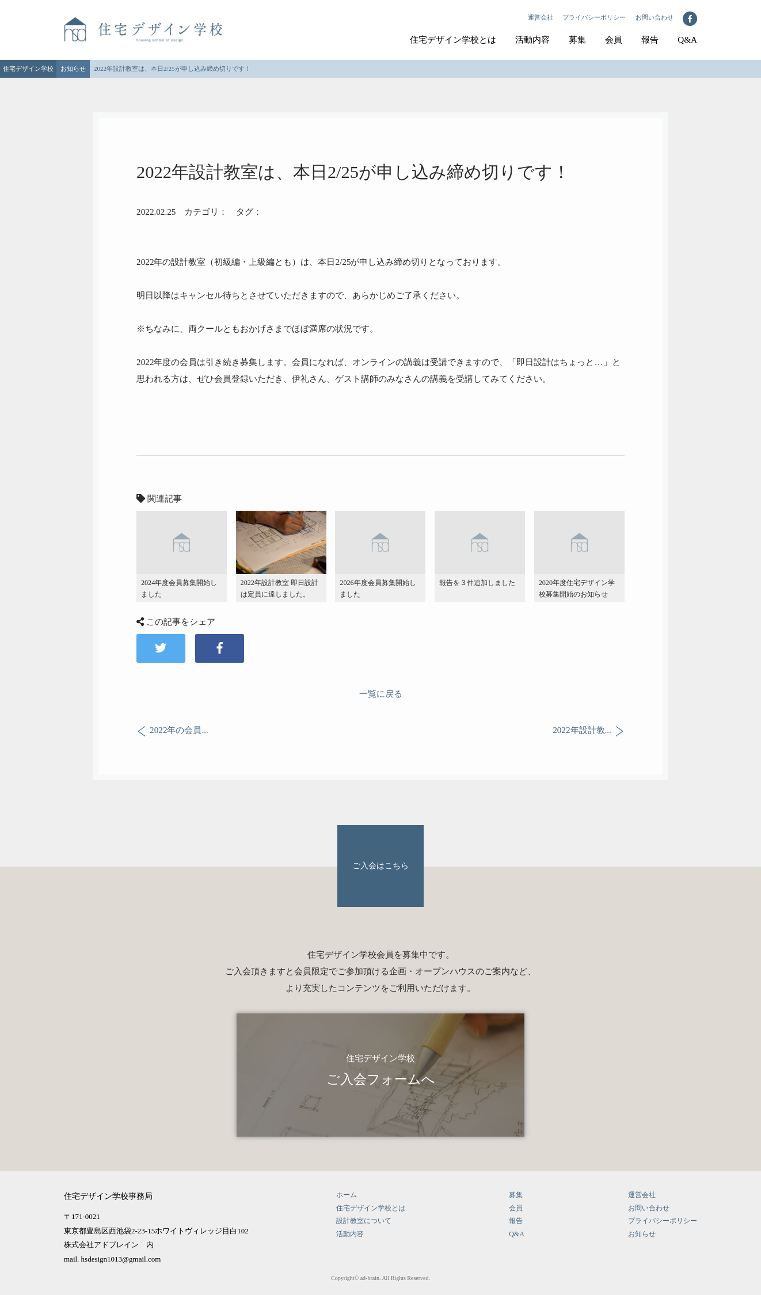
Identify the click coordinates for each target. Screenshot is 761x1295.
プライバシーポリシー (594, 17)
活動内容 (532, 39)
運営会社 (540, 17)
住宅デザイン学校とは (453, 39)
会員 (613, 39)
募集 (577, 39)
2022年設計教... (582, 730)
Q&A (687, 39)
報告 (650, 39)
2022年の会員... (179, 730)
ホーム (346, 1195)
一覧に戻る (380, 693)
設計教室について (363, 1221)
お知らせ (642, 1234)
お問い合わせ (655, 17)
